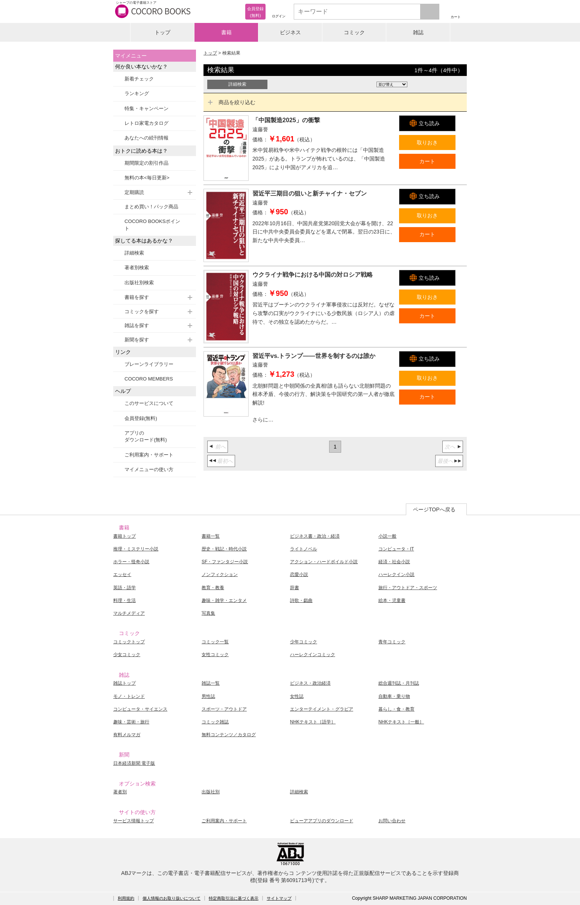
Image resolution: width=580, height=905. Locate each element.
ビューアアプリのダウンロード (321, 820)
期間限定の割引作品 (147, 163)
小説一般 (387, 536)
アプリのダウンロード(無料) (146, 436)
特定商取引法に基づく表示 (233, 898)
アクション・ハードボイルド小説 (324, 561)
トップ (162, 32)
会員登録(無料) (141, 418)
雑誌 (418, 32)
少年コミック (303, 641)
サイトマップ (279, 898)
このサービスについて (149, 403)
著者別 (120, 791)
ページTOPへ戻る (434, 509)
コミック (354, 32)
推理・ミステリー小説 (135, 549)
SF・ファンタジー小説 (225, 561)
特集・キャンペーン (147, 108)
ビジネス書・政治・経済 (315, 536)
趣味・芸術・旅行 (131, 722)
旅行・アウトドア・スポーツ (407, 587)
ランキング (137, 93)
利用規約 (126, 898)
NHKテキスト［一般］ (401, 722)
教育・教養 (213, 587)
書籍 (226, 32)
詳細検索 (134, 253)
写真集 (208, 613)
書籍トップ (124, 536)
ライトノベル (303, 549)
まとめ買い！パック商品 (151, 206)
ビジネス (290, 32)
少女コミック (126, 654)
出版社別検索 (139, 282)
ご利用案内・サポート (149, 455)
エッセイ (122, 574)
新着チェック (139, 79)
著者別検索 (137, 267)
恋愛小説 (299, 574)
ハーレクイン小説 (396, 574)
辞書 (294, 587)
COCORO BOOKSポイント (152, 224)
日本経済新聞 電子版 (134, 763)
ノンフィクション (220, 574)
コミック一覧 (215, 641)
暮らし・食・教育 (396, 709)
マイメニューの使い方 (149, 469)
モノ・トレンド (129, 696)
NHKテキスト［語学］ (313, 722)
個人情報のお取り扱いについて (171, 898)
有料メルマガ (126, 734)
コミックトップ (129, 641)
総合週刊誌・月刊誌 (398, 683)
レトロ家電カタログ (147, 123)
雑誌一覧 (211, 683)
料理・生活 (124, 600)
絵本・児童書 (391, 600)
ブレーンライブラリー (149, 364)
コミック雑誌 (215, 722)
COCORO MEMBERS (149, 379)
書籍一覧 (211, 536)
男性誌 (208, 696)
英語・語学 (124, 587)
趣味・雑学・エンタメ (224, 600)
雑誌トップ (124, 683)
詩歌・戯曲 (301, 600)
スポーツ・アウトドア (224, 709)
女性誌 (297, 696)
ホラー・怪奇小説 (131, 561)
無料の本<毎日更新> (147, 177)
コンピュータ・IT (396, 549)
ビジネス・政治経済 (310, 683)
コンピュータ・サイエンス (140, 709)
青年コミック (391, 641)
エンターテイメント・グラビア (321, 709)
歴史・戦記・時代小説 (224, 549)
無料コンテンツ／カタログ (229, 734)
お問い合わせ (391, 820)
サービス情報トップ (133, 820)
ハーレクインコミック (312, 654)
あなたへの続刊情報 (147, 138)
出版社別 (211, 791)
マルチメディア (129, 613)
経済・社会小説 (394, 561)
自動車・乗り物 (394, 696)
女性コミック (215, 654)
